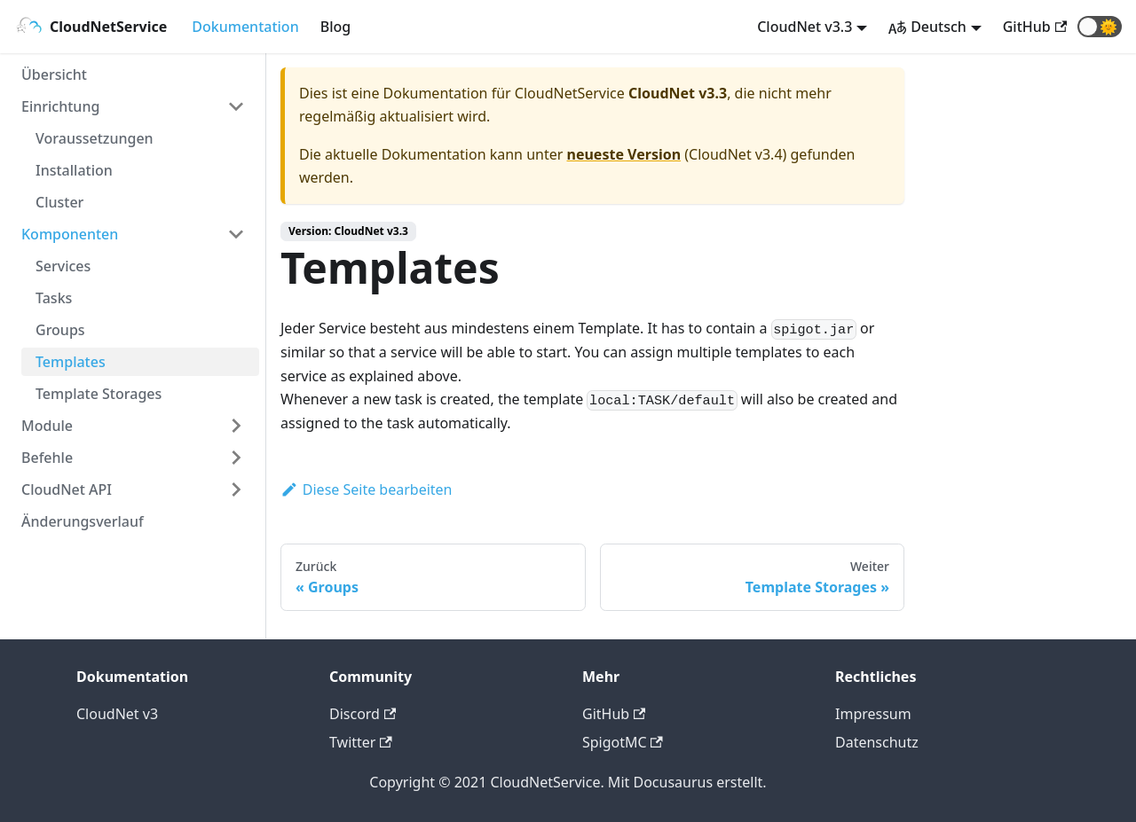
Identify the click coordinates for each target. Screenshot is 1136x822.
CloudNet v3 (117, 714)
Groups (60, 330)
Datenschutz (877, 742)
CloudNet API (66, 489)
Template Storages (99, 393)
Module (47, 425)
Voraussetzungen (95, 138)
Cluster (59, 202)
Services (63, 266)
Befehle (47, 457)
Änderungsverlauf (82, 521)
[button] (1099, 26)
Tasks (54, 298)
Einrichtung (60, 106)
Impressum (873, 714)
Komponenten (69, 234)
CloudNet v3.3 (804, 26)
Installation (74, 170)
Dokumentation (245, 26)
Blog (335, 26)
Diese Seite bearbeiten (366, 489)
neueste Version (624, 154)
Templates (71, 362)
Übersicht (54, 74)
